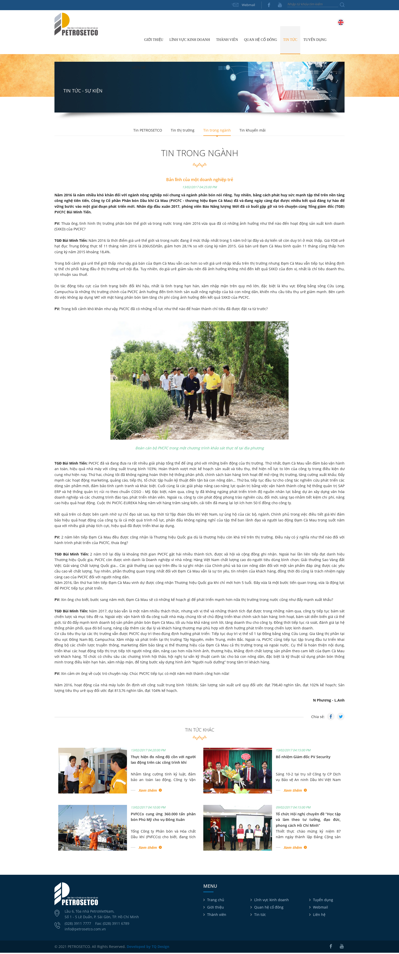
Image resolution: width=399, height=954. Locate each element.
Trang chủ (135, 41)
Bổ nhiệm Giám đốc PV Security (303, 758)
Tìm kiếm (342, 5)
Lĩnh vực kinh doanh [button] (189, 41)
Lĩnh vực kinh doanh (271, 901)
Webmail (248, 5)
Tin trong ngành (218, 131)
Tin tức (260, 915)
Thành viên (216, 915)
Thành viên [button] (227, 41)
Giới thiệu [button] (153, 41)
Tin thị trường (182, 131)
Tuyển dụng (314, 41)
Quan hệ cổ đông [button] (260, 41)
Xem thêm (147, 791)
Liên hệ (139, 69)
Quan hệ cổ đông (268, 908)
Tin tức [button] (290, 41)
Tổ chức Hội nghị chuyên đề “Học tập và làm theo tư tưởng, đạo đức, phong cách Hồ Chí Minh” (308, 821)
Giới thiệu (215, 908)
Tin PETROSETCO (145, 131)
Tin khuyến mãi (255, 131)
